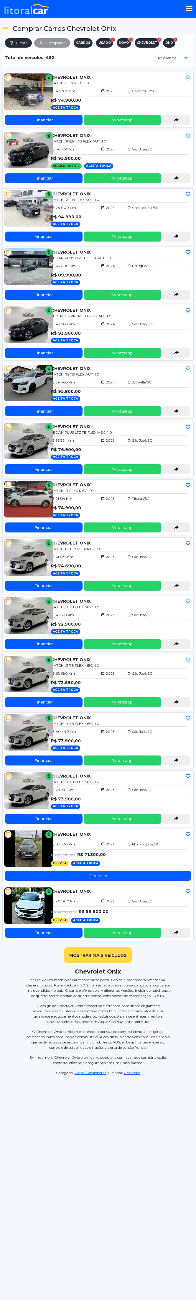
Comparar (52, 43)
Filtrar (18, 43)
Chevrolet (132, 1073)
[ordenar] (173, 57)
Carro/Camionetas (90, 1073)
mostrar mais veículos (98, 955)
